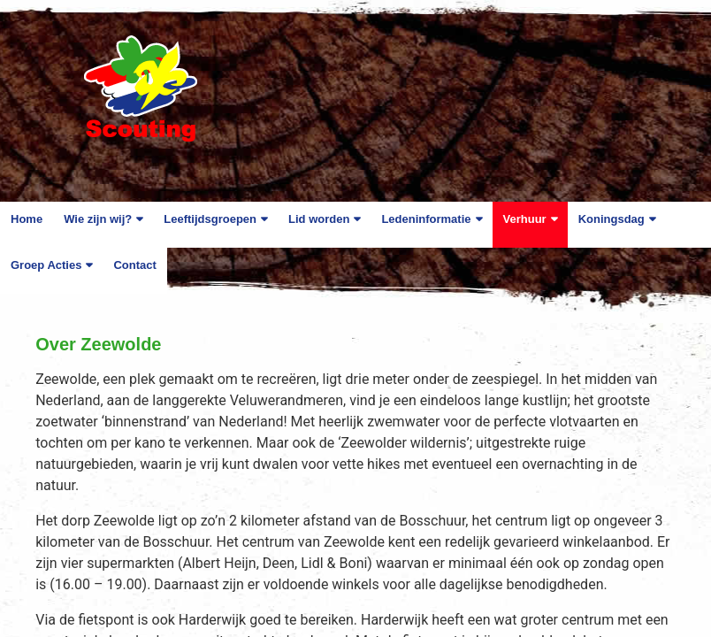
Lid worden (318, 219)
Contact (134, 265)
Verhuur (525, 219)
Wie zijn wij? (98, 219)
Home (26, 219)
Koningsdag (611, 219)
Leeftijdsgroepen (210, 219)
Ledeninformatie (425, 219)
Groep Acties (46, 265)
